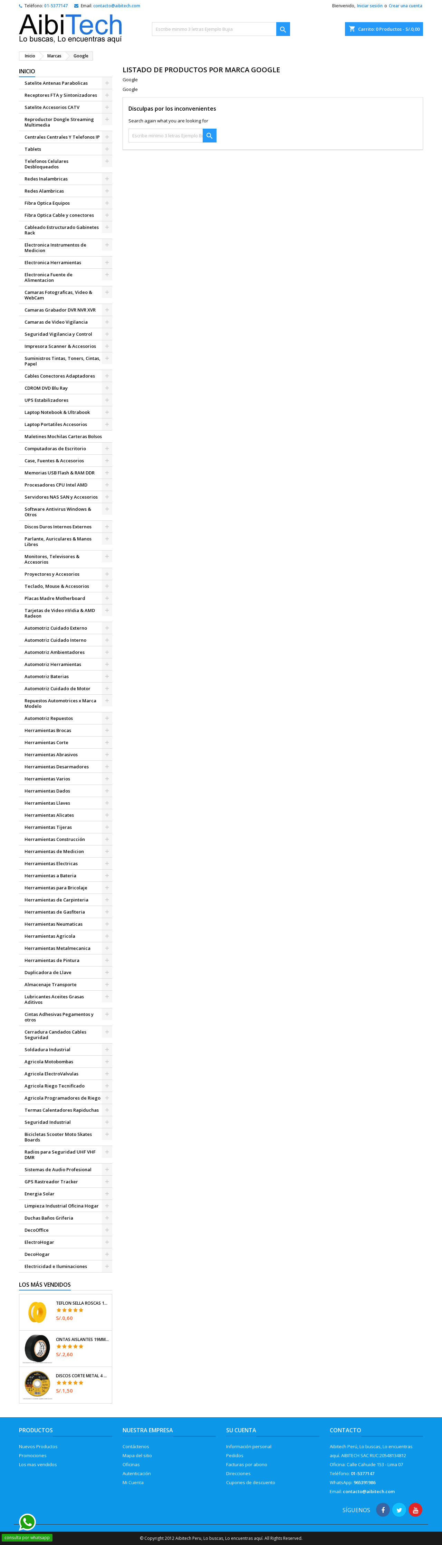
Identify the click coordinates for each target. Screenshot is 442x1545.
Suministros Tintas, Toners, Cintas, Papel (62, 361)
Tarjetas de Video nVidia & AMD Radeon (60, 613)
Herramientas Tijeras (48, 827)
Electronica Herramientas (53, 262)
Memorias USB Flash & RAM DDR (60, 473)
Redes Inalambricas (46, 179)
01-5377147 (56, 6)
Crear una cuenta (405, 6)
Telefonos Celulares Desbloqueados (46, 164)
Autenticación (137, 1473)
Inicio (27, 71)
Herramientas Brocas (48, 730)
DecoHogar (37, 1254)
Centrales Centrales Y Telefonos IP (62, 137)
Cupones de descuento (250, 1482)
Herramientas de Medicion (54, 851)
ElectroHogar (39, 1242)
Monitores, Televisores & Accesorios (52, 559)
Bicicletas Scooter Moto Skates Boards (58, 1137)
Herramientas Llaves (47, 803)
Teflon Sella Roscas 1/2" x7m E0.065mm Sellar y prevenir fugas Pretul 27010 (82, 1303)
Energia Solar (40, 1194)
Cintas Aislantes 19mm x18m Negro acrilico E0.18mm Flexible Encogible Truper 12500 (82, 1340)
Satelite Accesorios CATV (52, 107)
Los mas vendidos (38, 1464)
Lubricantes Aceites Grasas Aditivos (54, 999)
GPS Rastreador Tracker (51, 1181)
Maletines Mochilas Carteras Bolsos (63, 436)
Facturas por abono (246, 1464)
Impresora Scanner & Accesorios (60, 346)
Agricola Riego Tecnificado (55, 1086)
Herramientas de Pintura (52, 960)
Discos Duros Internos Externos (58, 527)
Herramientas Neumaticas (54, 924)
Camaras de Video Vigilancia (56, 322)
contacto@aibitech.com (116, 6)
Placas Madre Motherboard (55, 598)
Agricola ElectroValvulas (51, 1074)
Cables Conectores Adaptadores (60, 376)
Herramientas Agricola (50, 936)
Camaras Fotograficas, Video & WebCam (58, 295)
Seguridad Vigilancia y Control (58, 334)
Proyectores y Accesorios (52, 574)
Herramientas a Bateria (50, 875)
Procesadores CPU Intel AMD (56, 485)
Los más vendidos (45, 1284)
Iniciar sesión (370, 6)
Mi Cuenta (133, 1482)
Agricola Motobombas (49, 1061)
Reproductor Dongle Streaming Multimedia (59, 122)
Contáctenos (136, 1446)
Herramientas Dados (47, 791)
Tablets (33, 149)
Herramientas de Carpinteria (56, 900)
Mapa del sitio (137, 1455)
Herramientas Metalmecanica (57, 948)
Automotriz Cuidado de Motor (57, 688)
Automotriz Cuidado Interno (55, 640)
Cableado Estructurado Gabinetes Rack (62, 230)
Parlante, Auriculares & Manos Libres (58, 541)
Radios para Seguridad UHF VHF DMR (60, 1154)
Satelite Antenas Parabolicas (56, 83)
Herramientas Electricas (51, 863)
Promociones (33, 1455)
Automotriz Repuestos (49, 718)
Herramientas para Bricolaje (56, 888)
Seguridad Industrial (48, 1122)
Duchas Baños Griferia (49, 1218)
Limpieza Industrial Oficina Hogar (62, 1206)
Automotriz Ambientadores (55, 652)
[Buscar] (221, 29)
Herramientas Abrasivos (51, 754)
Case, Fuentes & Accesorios (54, 460)
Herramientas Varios (47, 779)
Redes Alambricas (44, 191)
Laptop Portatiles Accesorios (56, 424)
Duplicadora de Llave (48, 972)
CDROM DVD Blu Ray (46, 388)
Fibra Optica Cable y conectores (59, 215)
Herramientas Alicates (49, 815)
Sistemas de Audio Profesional (58, 1169)
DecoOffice (37, 1230)
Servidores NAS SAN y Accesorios (61, 497)
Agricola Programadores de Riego (62, 1098)
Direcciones (238, 1473)
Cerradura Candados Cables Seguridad (55, 1034)
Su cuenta (241, 1430)
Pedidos (234, 1455)
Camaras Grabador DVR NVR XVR (60, 310)
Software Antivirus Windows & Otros (58, 512)
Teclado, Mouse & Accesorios (57, 586)
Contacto (345, 1430)
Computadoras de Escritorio (55, 448)
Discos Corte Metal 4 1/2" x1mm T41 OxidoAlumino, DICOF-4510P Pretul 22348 (82, 1376)
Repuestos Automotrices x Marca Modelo (60, 703)
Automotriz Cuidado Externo (56, 628)
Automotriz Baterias (47, 676)
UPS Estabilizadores (46, 400)
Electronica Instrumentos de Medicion (55, 247)
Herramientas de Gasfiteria (55, 912)
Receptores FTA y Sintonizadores (61, 95)
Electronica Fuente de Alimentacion (49, 277)
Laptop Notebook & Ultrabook (57, 412)
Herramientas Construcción (55, 839)
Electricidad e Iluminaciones (56, 1266)
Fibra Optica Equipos (47, 203)
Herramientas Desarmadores (57, 767)
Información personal (248, 1446)
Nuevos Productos (38, 1446)
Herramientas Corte (46, 742)
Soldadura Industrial (47, 1049)
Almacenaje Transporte (51, 984)
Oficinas (131, 1464)
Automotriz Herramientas (53, 664)
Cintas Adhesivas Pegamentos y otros (59, 1017)
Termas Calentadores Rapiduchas (62, 1110)
